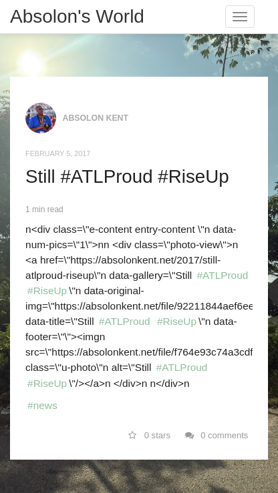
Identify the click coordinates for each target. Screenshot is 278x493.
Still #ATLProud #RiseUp (127, 176)
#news (42, 405)
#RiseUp (47, 290)
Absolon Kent (96, 117)
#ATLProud (223, 275)
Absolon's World (77, 16)
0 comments (217, 435)
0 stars (149, 435)
